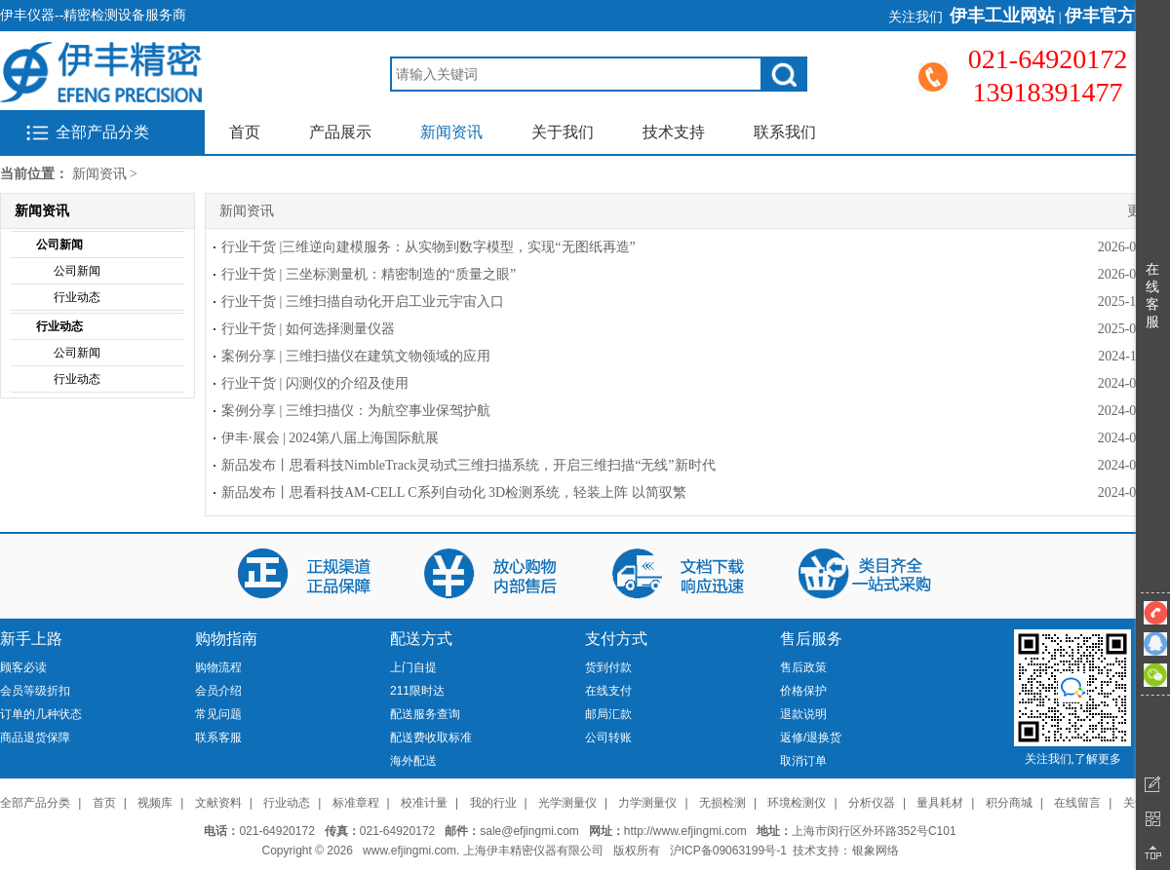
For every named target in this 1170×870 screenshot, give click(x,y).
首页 (244, 132)
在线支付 (608, 691)
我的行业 (493, 803)
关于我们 (562, 132)
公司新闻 (59, 244)
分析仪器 (871, 803)
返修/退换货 (810, 737)
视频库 (155, 803)
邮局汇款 (608, 714)
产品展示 (340, 132)
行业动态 (77, 297)
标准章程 (355, 803)
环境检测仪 (796, 803)
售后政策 (803, 667)
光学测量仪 (567, 803)
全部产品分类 (102, 132)
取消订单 (803, 761)
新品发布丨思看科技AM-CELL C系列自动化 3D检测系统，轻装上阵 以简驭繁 (453, 492)
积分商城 (1009, 803)
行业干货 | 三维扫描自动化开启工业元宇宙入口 (362, 301)
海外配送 (413, 761)
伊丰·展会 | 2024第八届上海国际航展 (330, 438)
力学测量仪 (647, 803)
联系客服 (218, 737)
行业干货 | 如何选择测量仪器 (308, 329)
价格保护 (803, 691)
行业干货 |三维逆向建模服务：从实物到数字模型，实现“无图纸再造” (428, 247)
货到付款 (608, 667)
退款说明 (803, 714)
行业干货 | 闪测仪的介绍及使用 (315, 383)
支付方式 (616, 638)
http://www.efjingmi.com (685, 831)
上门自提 (413, 667)
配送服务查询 (425, 714)
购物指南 (226, 638)
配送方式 (421, 638)
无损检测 (722, 803)
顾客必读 (23, 667)
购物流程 (218, 667)
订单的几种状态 (41, 714)
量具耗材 (939, 803)
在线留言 (1077, 803)
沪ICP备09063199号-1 (728, 850)
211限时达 (417, 691)
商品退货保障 (35, 737)
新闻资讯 (451, 132)
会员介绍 (218, 691)
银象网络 (875, 850)
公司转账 (608, 737)
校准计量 (424, 803)
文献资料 (218, 803)
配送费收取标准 (431, 737)
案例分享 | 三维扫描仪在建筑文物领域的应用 (355, 356)
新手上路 (31, 638)
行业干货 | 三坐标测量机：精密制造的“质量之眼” (368, 274)
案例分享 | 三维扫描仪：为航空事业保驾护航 (355, 410)
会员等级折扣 (35, 691)
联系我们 (785, 132)
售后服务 (811, 638)
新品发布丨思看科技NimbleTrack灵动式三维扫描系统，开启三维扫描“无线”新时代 (468, 465)
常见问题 (218, 714)
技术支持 (674, 132)
